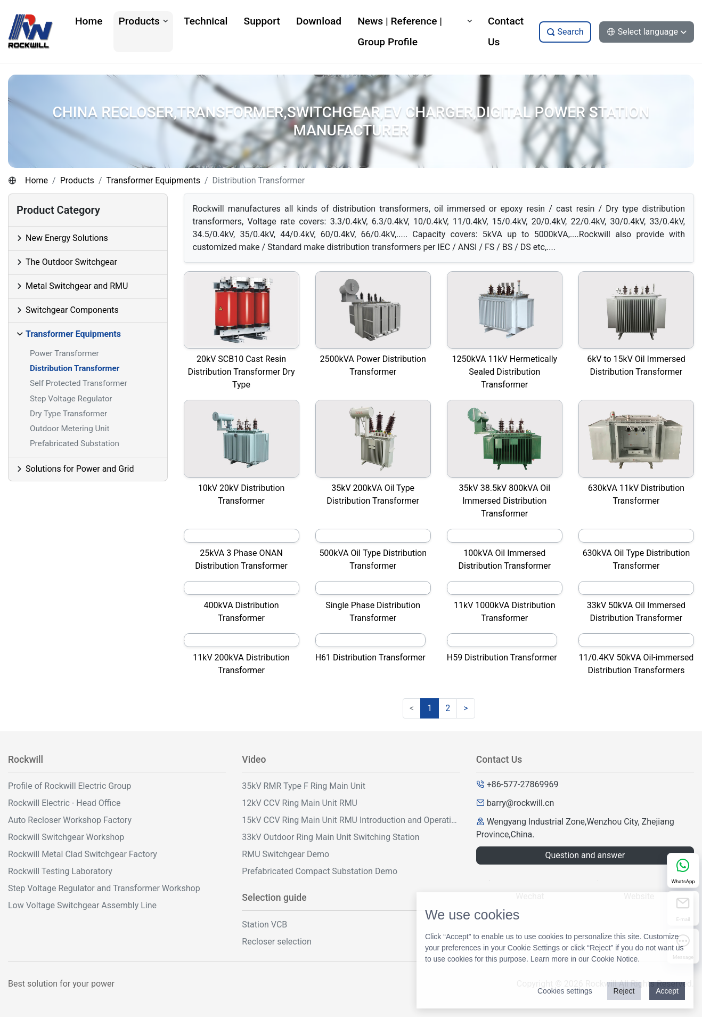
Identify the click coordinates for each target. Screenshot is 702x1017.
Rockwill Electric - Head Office (64, 803)
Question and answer (585, 855)
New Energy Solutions (67, 238)
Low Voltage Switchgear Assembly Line (82, 905)
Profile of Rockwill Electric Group (69, 786)
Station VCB (264, 924)
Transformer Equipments (153, 180)
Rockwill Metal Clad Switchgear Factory (82, 854)
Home (36, 180)
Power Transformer (64, 353)
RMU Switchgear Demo (285, 854)
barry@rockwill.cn (520, 803)
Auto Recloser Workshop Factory (70, 820)
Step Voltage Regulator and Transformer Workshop (104, 888)
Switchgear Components (72, 310)
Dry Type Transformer (68, 413)
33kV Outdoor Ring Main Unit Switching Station (330, 837)
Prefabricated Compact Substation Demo (319, 871)
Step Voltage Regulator (71, 398)
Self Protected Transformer (78, 383)
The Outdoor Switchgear (71, 262)
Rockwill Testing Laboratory (60, 871)
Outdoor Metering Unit (69, 428)
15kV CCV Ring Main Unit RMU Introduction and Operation (351, 820)
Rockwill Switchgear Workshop (66, 837)
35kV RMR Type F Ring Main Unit (303, 786)
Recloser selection (276, 942)
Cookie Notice (614, 959)
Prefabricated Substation (74, 443)
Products (77, 180)
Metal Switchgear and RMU (77, 286)
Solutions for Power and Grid (80, 469)
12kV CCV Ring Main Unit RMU (299, 803)
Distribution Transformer (74, 368)
